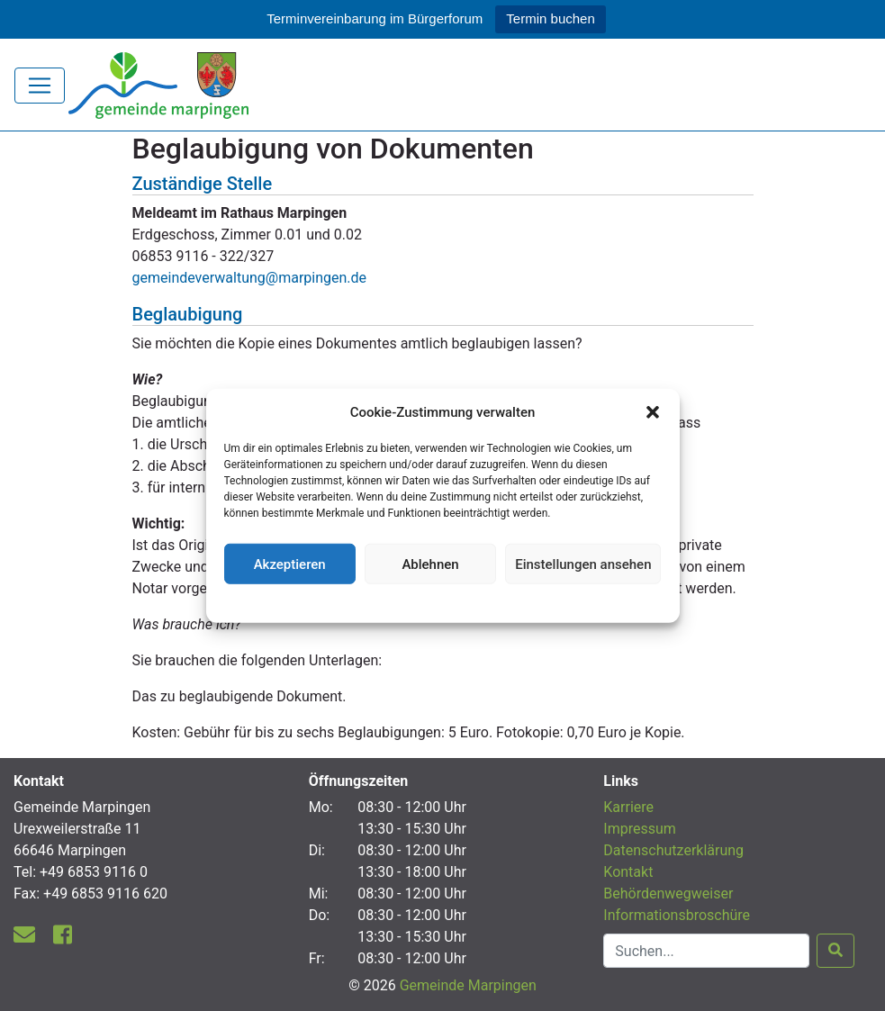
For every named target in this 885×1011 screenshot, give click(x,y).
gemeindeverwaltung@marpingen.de (249, 277)
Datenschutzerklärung (442, 601)
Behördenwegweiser (668, 893)
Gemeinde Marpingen (468, 985)
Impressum (639, 828)
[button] (653, 412)
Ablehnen (430, 563)
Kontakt (628, 871)
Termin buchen (550, 18)
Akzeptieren (290, 563)
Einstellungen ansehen (583, 563)
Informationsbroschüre (676, 915)
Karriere (628, 807)
